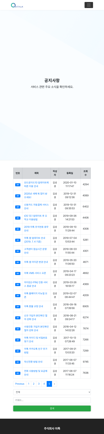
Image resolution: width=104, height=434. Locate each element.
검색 (52, 408)
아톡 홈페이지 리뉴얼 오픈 (35, 295)
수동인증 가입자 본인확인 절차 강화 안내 (36, 328)
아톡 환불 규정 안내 (33, 306)
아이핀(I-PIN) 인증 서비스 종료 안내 (36, 284)
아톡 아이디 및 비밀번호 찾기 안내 (35, 339)
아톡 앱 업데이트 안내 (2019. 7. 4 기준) (34, 240)
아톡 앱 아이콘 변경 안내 (36, 262)
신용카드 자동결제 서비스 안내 (36, 206)
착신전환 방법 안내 (33, 361)
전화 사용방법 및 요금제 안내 (35, 373)
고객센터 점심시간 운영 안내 (35, 251)
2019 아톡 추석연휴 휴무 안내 (36, 229)
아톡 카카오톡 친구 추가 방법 (35, 350)
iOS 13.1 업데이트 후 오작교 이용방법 (35, 217)
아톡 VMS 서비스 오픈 (35, 273)
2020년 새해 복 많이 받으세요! (35, 195)
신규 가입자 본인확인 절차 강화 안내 (35, 317)
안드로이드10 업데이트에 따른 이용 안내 (36, 184)
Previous (19, 383)
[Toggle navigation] (89, 5)
